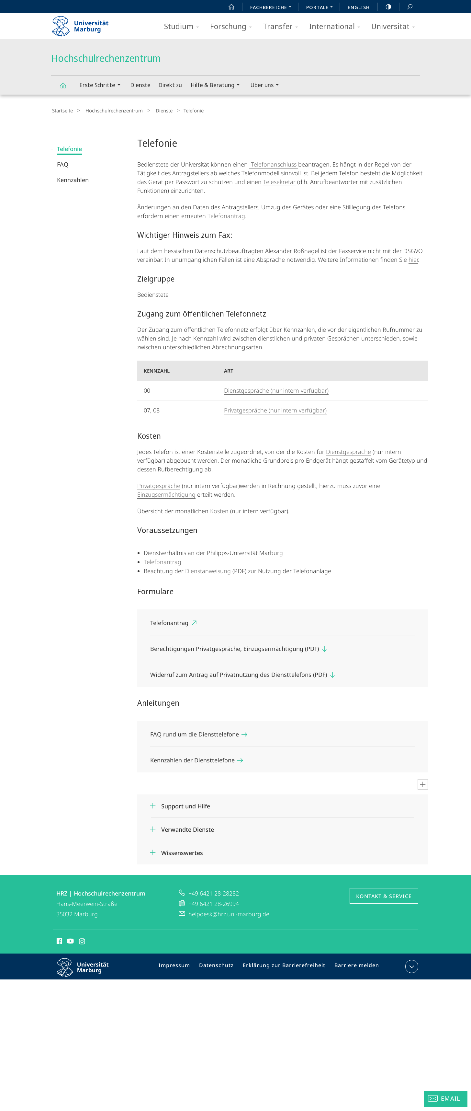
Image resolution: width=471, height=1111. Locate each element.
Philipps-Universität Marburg (88, 971)
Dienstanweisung (208, 569)
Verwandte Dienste (187, 828)
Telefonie (69, 147)
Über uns (266, 85)
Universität (395, 27)
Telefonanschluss (273, 163)
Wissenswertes (182, 851)
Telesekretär (279, 180)
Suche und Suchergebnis (406, 7)
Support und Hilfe (185, 804)
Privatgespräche (158, 484)
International (336, 27)
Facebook (59, 940)
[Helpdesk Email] (446, 1099)
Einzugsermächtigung (166, 493)
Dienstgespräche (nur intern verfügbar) (276, 389)
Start (228, 6)
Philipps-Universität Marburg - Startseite (86, 24)
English (359, 7)
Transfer (282, 27)
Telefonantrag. (226, 214)
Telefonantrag (162, 560)
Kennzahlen (73, 178)
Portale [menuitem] (321, 8)
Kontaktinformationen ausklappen (411, 965)
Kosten (219, 509)
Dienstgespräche (348, 450)
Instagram (82, 940)
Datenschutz (223, 966)
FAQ (62, 163)
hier (413, 258)
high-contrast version (385, 6)
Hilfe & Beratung (217, 85)
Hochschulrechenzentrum (66, 88)
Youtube (70, 940)
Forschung (233, 27)
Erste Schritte (102, 85)
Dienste (140, 85)
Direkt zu (170, 85)
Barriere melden (354, 966)
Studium (183, 27)
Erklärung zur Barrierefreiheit (286, 966)
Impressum (183, 966)
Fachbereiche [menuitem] (272, 8)
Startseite (61, 110)
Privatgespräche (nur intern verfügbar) (275, 408)
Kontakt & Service (384, 894)
